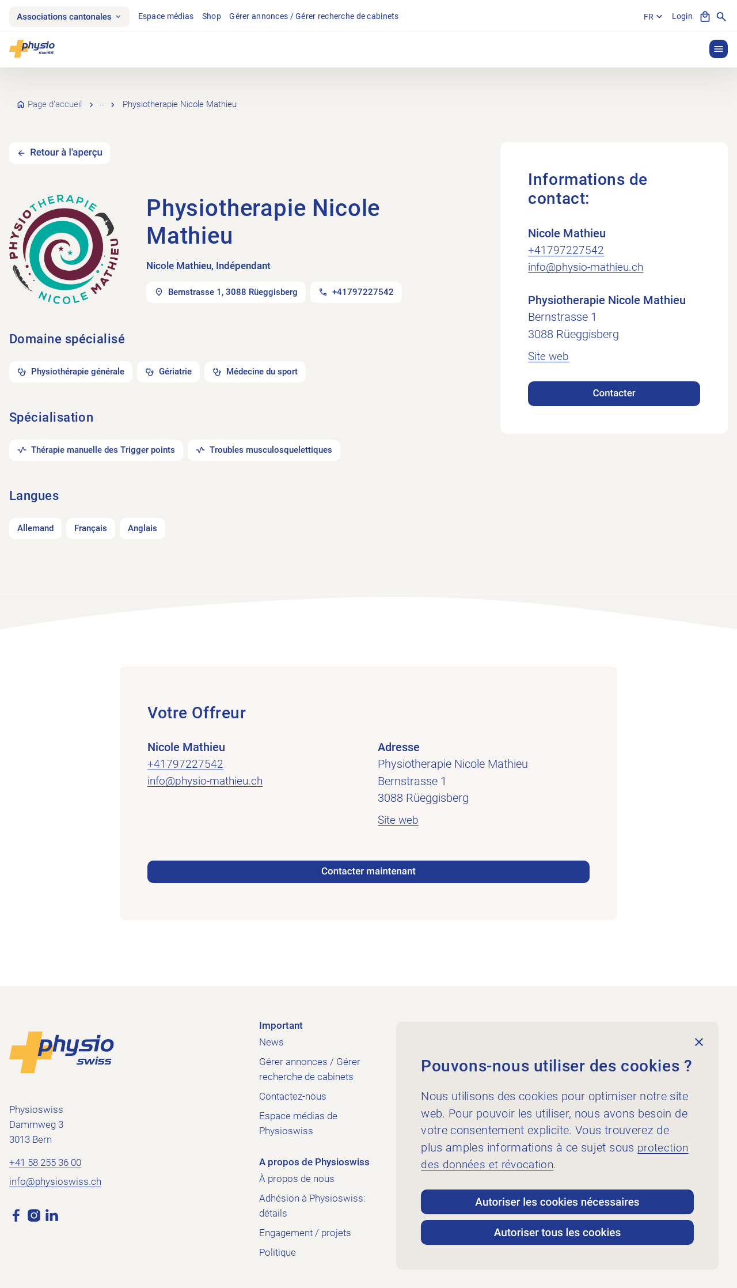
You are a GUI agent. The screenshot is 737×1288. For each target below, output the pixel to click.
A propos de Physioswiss (314, 1156)
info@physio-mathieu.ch (588, 256)
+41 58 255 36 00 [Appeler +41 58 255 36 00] (45, 1157)
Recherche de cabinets (144, 99)
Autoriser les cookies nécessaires (558, 1200)
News (271, 1036)
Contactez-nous (292, 1090)
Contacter (614, 382)
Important (281, 1019)
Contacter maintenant (368, 866)
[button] (718, 50)
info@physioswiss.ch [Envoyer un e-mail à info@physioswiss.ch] (55, 1176)
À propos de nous (297, 1173)
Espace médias (171, 16)
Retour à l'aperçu (68, 143)
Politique (277, 1246)
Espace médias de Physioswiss (298, 1117)
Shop (216, 16)
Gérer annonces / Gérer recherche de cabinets (319, 16)
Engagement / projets (305, 1227)
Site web (549, 345)
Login (681, 16)
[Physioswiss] (32, 50)
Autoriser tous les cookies (557, 1231)
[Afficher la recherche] (721, 17)
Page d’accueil (55, 99)
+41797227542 (566, 239)
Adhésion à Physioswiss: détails (312, 1200)
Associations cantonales (71, 17)
